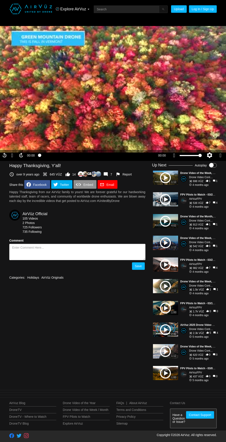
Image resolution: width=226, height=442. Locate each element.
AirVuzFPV (195, 198)
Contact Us (177, 403)
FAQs (120, 403)
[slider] (96, 155)
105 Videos (30, 218)
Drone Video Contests (202, 177)
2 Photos (29, 223)
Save (138, 266)
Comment (16, 240)
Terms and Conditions (131, 410)
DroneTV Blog (19, 423)
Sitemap (122, 423)
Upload (179, 9)
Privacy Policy (126, 416)
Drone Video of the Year (79, 403)
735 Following (32, 231)
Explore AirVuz (73, 423)
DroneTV (15, 410)
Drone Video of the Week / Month (86, 410)
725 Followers (32, 227)
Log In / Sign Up (203, 9)
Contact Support (200, 415)
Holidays (33, 277)
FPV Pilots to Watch (76, 416)
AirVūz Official (35, 214)
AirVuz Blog (17, 403)
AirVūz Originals (52, 277)
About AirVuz (138, 403)
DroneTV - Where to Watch (27, 416)
